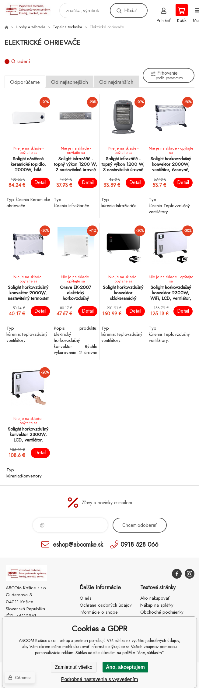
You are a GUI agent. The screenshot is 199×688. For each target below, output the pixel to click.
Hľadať (130, 10)
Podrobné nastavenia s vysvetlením (99, 679)
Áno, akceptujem (125, 667)
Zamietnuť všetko (73, 667)
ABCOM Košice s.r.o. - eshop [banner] (31, 9)
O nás (86, 598)
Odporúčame (25, 82)
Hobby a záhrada (30, 27)
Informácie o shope (99, 612)
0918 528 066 (139, 544)
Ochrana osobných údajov (106, 605)
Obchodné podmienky (161, 612)
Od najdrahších (116, 82)
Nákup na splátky (156, 605)
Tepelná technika (67, 27)
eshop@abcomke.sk (78, 544)
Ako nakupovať (154, 598)
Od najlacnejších (69, 82)
